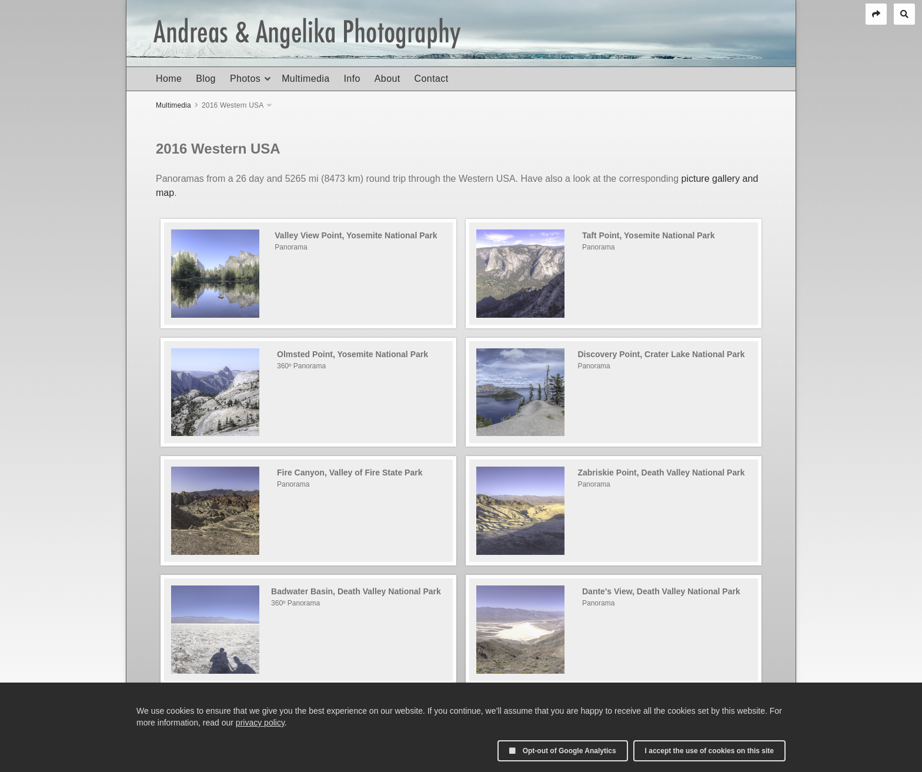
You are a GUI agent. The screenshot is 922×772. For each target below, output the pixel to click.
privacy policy (260, 722)
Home (169, 79)
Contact (432, 79)
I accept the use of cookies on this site (709, 751)
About (387, 79)
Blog (206, 79)
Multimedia (305, 79)
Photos (245, 79)
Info (351, 79)
